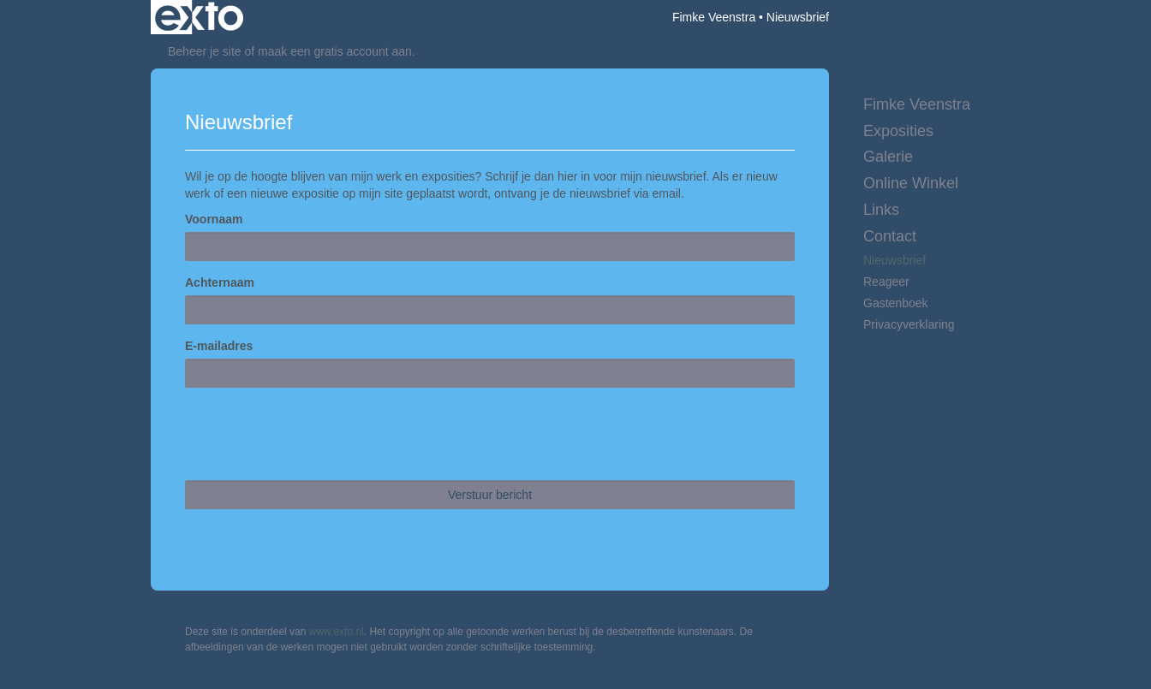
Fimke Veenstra (713, 17)
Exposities (898, 131)
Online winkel (910, 183)
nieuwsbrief (894, 260)
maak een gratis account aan (335, 51)
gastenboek (895, 303)
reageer (886, 281)
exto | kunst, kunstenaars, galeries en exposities (199, 17)
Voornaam (213, 219)
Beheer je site (205, 51)
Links (881, 209)
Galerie (888, 156)
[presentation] (315, 434)
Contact (889, 236)
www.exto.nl (336, 632)
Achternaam (219, 282)
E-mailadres (219, 346)
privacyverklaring (909, 324)
